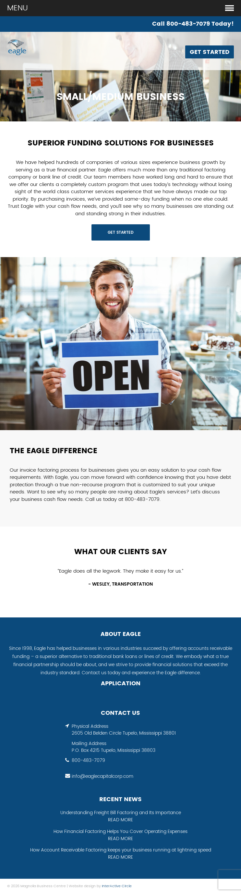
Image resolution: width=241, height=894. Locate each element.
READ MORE (120, 820)
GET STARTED (121, 233)
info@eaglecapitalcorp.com (102, 776)
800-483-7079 (88, 760)
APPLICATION (120, 683)
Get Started (209, 52)
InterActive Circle (117, 886)
